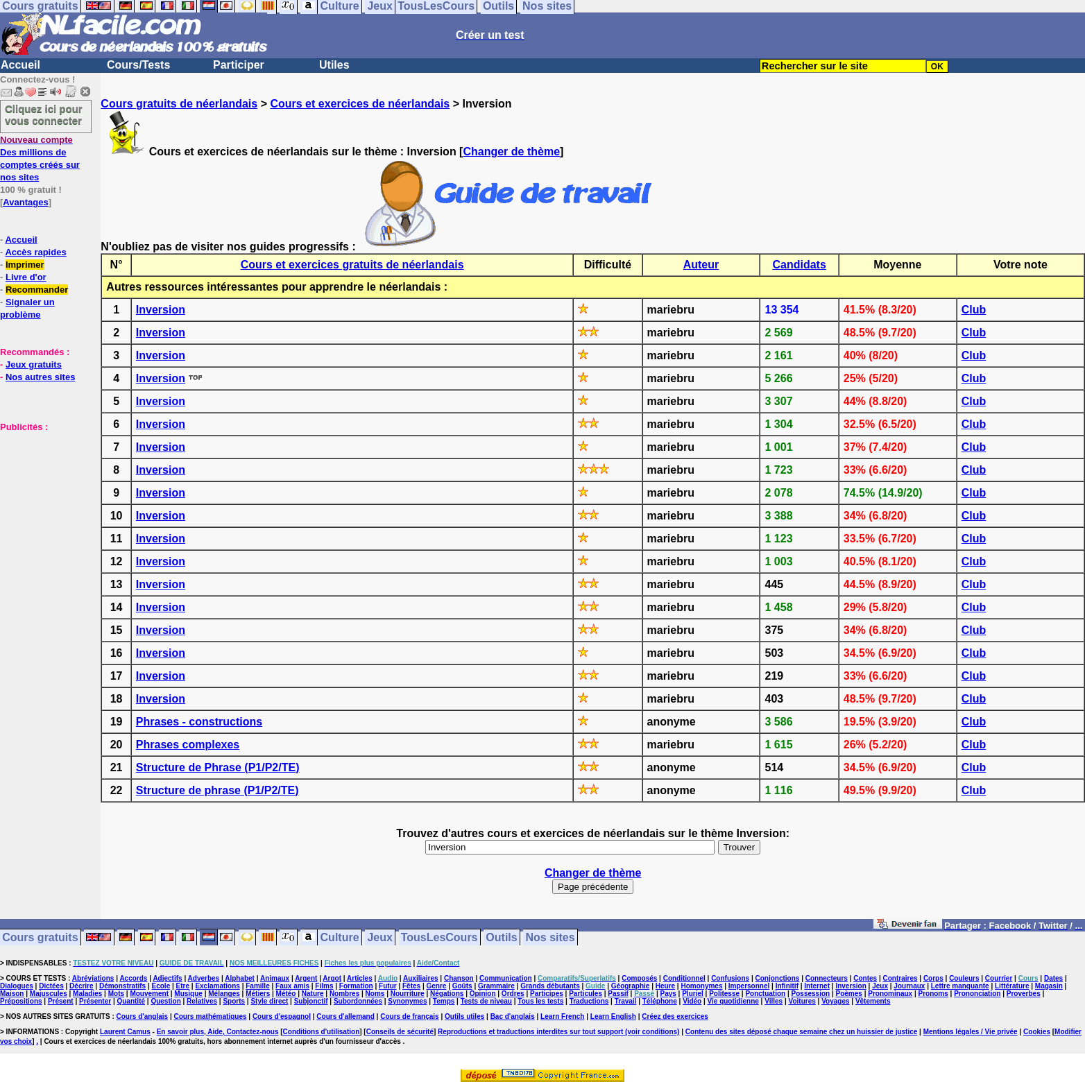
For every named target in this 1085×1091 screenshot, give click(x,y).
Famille (257, 986)
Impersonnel (748, 986)
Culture (340, 937)
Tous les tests (540, 1001)
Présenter (95, 1001)
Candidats (799, 264)
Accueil (20, 65)
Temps (444, 1001)
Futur (388, 986)
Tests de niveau (486, 1001)
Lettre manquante (960, 986)
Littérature (1012, 986)
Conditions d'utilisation (321, 1032)
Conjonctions (777, 978)
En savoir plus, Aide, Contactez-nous (218, 1032)
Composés (639, 978)
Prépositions (21, 1001)
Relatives (202, 1001)
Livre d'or (26, 277)
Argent (306, 978)
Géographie (630, 986)
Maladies (87, 993)
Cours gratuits (40, 937)
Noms (375, 993)
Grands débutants (550, 986)
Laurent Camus (125, 1032)
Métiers (258, 993)
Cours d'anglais (143, 1016)
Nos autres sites (40, 377)
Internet (817, 986)
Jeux (379, 937)
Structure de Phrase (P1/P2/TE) (218, 767)
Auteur (701, 264)
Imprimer (25, 264)
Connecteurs (826, 978)
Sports (234, 1001)
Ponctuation (765, 993)
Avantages (25, 202)
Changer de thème (511, 151)
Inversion (160, 310)
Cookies (1036, 1032)
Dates (1053, 978)
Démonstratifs (122, 986)
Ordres (513, 993)
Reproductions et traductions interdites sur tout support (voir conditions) (558, 1032)
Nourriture (408, 993)
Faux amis (292, 986)
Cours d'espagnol (282, 1016)
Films (324, 986)
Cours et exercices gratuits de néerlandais (352, 264)
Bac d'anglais (512, 1016)
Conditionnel (684, 978)
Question (165, 1001)
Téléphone (659, 1001)
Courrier (998, 978)
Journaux (909, 986)
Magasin (1049, 986)
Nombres (344, 993)
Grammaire (496, 986)
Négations (446, 993)
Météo (286, 993)
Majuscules (48, 993)
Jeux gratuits (34, 364)
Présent (61, 1001)
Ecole (161, 986)
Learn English (613, 1016)
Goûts (462, 986)
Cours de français (409, 1016)
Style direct (269, 1001)
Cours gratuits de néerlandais (179, 104)
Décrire (81, 986)
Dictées (51, 986)
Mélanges (224, 993)
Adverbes (204, 978)
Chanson (459, 978)
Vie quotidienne (733, 1001)
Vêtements (873, 1001)
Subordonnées (358, 1001)
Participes (546, 993)
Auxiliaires (420, 978)
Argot (332, 978)
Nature (313, 993)
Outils (501, 937)
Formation (356, 986)
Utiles (334, 65)
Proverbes (1024, 993)
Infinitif (787, 986)
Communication (505, 978)
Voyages (835, 1001)
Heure (665, 986)
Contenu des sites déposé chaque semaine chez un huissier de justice (801, 1032)
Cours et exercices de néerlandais (360, 104)
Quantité (131, 1001)
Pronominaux (890, 993)
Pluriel (692, 993)
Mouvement (149, 993)
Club (974, 310)
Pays (668, 993)
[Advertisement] (41, 502)
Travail (626, 1001)
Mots (116, 993)
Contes (865, 978)
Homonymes (701, 986)
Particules (585, 993)
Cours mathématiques (210, 1016)
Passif (618, 993)
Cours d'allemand (345, 1016)
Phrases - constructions (199, 722)
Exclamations (217, 986)
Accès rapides (35, 252)
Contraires (900, 978)
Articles (360, 978)
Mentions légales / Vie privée (970, 1032)
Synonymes (407, 1001)
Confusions (730, 978)
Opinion (483, 993)
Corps (933, 978)
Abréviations (93, 978)
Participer (238, 65)
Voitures (802, 1001)
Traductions (589, 1001)
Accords (133, 978)
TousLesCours (439, 937)
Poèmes (849, 993)
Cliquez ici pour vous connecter (44, 114)
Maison (12, 993)
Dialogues (16, 986)
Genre (436, 986)
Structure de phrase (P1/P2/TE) (217, 790)
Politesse (724, 993)
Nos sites (550, 937)
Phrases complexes (187, 744)
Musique (188, 993)
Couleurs (964, 978)
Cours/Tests (138, 65)
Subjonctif (311, 1001)
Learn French (562, 1016)
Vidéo (692, 1001)
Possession (811, 993)
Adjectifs (167, 978)
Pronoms (933, 993)
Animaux (274, 978)
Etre (182, 986)
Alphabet (240, 978)
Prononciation (977, 993)
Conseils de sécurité (400, 1032)
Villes (773, 1001)
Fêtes (411, 986)
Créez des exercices (675, 1016)
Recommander (37, 289)
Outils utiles (464, 1016)
